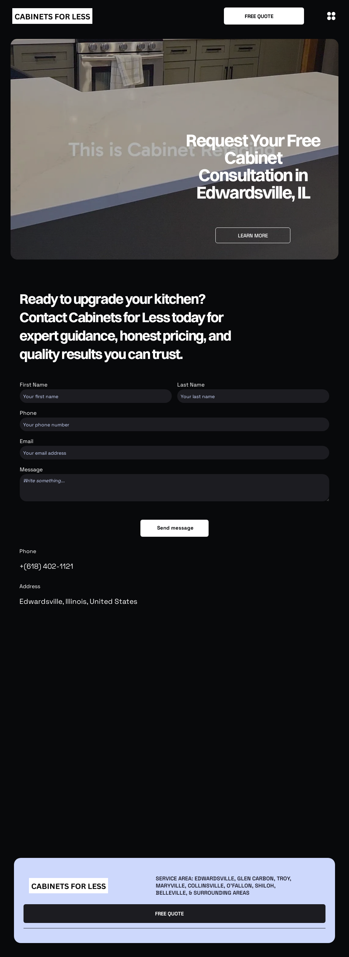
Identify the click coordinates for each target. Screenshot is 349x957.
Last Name (190, 384)
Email (26, 441)
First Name (33, 384)
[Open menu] (331, 16)
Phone (28, 413)
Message (31, 469)
